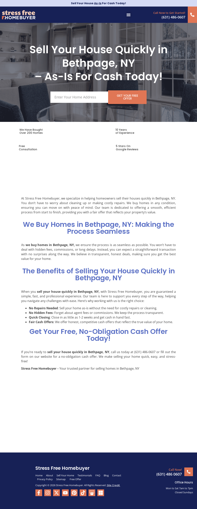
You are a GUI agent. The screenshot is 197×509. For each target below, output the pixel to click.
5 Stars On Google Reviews (127, 147)
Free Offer (75, 478)
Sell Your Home (65, 475)
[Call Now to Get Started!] (192, 14)
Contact (116, 475)
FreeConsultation (28, 147)
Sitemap (61, 478)
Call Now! (175, 469)
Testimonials (85, 475)
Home (39, 475)
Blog (106, 475)
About (49, 475)
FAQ (97, 475)
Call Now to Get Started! (170, 12)
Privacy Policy (45, 478)
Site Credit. (113, 485)
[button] (128, 14)
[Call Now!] (188, 471)
